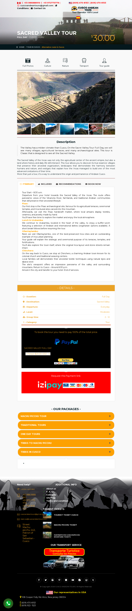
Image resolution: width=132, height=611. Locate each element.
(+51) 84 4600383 (28, 489)
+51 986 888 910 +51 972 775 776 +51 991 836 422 (29, 501)
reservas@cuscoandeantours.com (29, 519)
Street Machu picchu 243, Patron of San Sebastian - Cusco (29, 532)
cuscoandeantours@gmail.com (36, 5)
